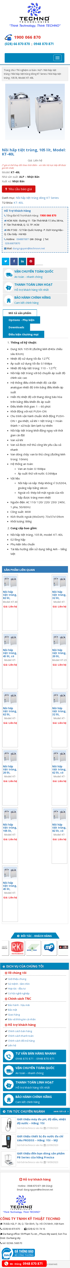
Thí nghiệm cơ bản (26, 70)
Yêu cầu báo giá (18, 189)
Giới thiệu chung (17, 979)
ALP (40, 70)
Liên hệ (12, 1045)
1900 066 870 (48, 215)
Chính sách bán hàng (20, 1031)
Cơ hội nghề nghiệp (18, 993)
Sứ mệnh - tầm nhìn (19, 983)
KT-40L (18, 202)
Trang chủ (9, 70)
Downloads (16, 327)
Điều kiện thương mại (23, 334)
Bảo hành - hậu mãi (19, 1005)
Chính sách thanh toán (21, 1035)
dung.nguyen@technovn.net (29, 248)
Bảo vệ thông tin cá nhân (22, 1019)
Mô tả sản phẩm (20, 313)
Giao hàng (14, 1014)
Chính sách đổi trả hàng (21, 1040)
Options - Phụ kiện (21, 320)
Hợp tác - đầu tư (17, 988)
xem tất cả (61, 1111)
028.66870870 (12, 243)
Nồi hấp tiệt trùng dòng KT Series (29, 73)
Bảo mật (12, 1009)
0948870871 (22, 239)
